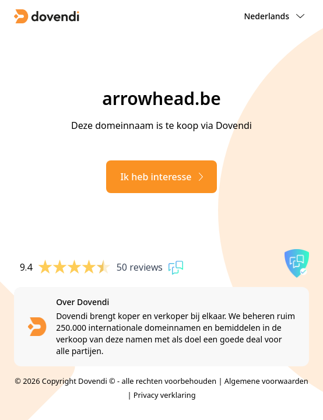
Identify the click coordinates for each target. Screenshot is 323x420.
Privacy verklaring (165, 395)
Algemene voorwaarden (266, 381)
